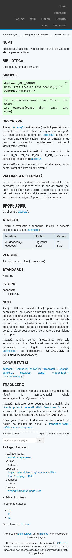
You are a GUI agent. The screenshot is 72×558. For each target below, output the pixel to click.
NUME (8, 43)
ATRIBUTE (11, 220)
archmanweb (24, 533)
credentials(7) (60, 372)
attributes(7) (35, 229)
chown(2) (35, 368)
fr (9, 513)
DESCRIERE (12, 121)
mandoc (43, 533)
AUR (45, 25)
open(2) (64, 368)
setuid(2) (25, 372)
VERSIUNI (11, 255)
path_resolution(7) (13, 376)
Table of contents (16, 497)
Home (62, 6)
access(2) (18, 127)
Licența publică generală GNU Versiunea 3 (31, 407)
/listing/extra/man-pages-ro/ (24, 490)
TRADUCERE (13, 385)
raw (27, 524)
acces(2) (36, 158)
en (9, 510)
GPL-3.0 (61, 543)
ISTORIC (9, 284)
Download (59, 25)
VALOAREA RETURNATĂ (23, 176)
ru (9, 517)
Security (61, 19)
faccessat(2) (10, 350)
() (9, 290)
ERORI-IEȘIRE (14, 205)
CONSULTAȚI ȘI (15, 363)
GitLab (45, 19)
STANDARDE (13, 270)
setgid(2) (8, 372)
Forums (19, 19)
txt (22, 524)
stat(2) (41, 372)
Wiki (33, 19)
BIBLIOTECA (13, 61)
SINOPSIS (11, 75)
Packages (60, 12)
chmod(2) (22, 368)
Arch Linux (21, 6)
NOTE (7, 302)
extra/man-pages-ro (19, 457)
